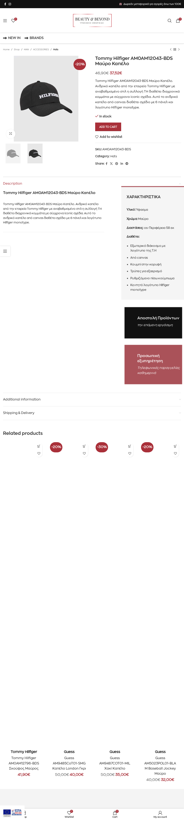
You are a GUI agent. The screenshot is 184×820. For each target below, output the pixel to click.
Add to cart (108, 127)
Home (6, 49)
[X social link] (111, 163)
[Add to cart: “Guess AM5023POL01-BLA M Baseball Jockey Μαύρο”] (175, 446)
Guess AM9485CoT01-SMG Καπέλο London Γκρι (69, 763)
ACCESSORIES (41, 49)
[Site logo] (92, 20)
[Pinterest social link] (116, 163)
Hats (55, 49)
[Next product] (179, 50)
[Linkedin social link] (121, 163)
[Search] (170, 21)
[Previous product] (171, 50)
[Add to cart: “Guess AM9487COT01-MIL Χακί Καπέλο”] (129, 446)
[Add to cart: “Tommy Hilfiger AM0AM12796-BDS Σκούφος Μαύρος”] (38, 446)
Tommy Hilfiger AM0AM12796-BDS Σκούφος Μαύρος (24, 763)
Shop (17, 49)
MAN (26, 49)
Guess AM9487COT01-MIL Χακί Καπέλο (114, 763)
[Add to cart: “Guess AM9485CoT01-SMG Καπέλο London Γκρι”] (84, 446)
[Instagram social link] (9, 4)
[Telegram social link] (127, 163)
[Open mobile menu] (5, 21)
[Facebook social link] (5, 4)
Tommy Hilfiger (24, 752)
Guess (69, 752)
